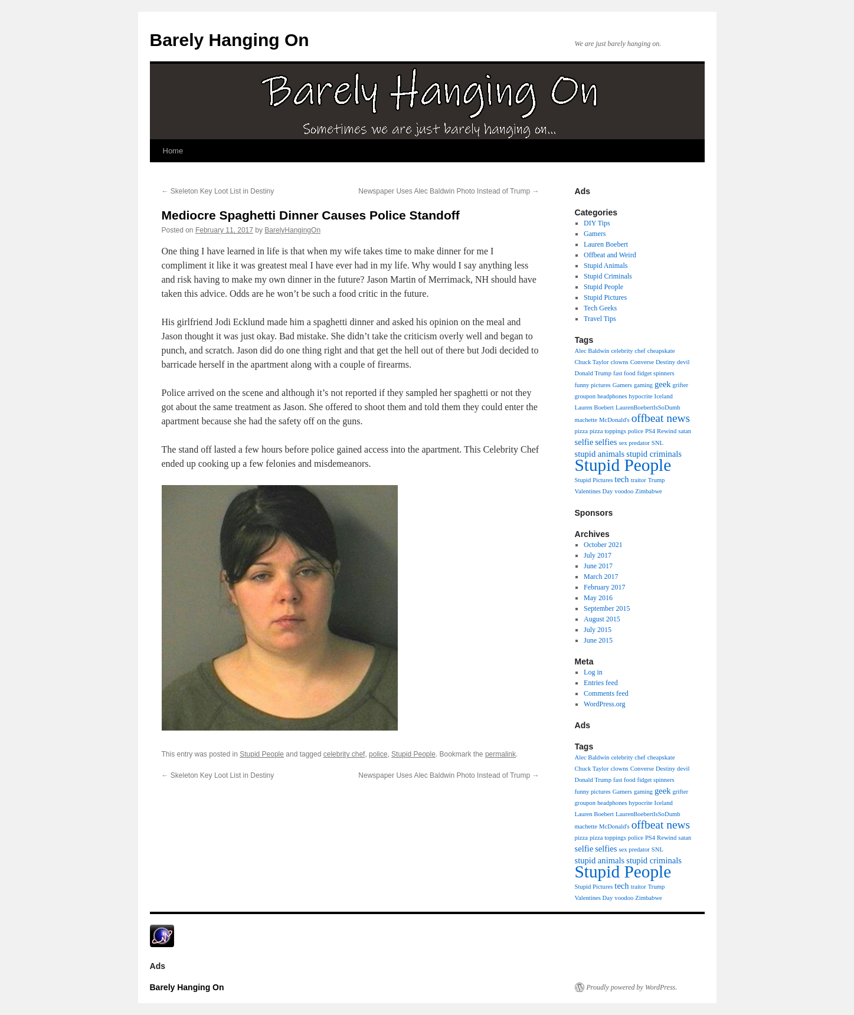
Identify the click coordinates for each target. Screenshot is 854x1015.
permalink (500, 754)
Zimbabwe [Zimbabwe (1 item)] (648, 491)
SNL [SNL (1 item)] (657, 443)
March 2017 (601, 576)
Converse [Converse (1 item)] (642, 362)
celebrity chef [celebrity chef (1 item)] (628, 351)
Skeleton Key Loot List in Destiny (218, 191)
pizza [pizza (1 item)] (581, 431)
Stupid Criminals (608, 276)
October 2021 (603, 545)
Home (173, 150)
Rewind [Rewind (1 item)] (666, 431)
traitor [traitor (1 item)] (638, 480)
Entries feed (601, 683)
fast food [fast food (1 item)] (624, 373)
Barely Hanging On (229, 40)
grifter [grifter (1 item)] (680, 385)
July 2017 (597, 555)
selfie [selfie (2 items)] (584, 442)
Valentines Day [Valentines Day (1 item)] (594, 491)
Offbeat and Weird (610, 255)
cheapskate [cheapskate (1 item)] (661, 351)
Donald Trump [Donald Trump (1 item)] (593, 373)
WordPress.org (604, 704)
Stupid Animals (605, 265)
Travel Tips (600, 319)
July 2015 (597, 630)
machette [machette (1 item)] (586, 420)
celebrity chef (344, 754)
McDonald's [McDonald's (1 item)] (614, 420)
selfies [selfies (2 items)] (606, 442)
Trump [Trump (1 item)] (656, 480)
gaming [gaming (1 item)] (643, 385)
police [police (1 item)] (635, 431)
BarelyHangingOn (292, 230)
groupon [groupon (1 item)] (585, 396)
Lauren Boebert (606, 244)
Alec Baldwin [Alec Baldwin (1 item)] (592, 351)
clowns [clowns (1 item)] (619, 362)
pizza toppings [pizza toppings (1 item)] (608, 431)
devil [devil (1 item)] (683, 362)
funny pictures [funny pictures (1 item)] (593, 385)
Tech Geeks (600, 308)
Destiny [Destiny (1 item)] (665, 362)
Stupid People (262, 754)
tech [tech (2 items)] (621, 479)
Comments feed (606, 693)
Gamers (595, 234)
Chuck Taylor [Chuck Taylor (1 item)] (592, 362)
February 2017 (604, 587)
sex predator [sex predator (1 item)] (634, 443)
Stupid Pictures (605, 297)
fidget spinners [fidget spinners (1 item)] (656, 373)
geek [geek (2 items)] (663, 384)
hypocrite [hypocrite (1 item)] (640, 396)
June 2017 (598, 566)
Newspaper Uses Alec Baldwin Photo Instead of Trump (448, 191)
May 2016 (598, 598)
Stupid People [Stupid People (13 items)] (623, 465)
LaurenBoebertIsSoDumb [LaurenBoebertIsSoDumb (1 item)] (648, 407)
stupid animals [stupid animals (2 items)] (600, 454)
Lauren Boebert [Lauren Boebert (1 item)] (594, 407)
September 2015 (607, 608)
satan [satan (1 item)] (684, 431)
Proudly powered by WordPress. (632, 987)
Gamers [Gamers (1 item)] (622, 385)
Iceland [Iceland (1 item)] (664, 396)
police (378, 754)
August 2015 (602, 619)
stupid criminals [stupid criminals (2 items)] (654, 454)
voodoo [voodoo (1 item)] (623, 491)
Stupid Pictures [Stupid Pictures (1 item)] (594, 480)
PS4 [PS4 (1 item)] (650, 431)
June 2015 (598, 640)
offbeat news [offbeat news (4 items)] (661, 418)
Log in (593, 672)
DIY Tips (597, 223)
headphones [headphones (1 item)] (612, 396)
